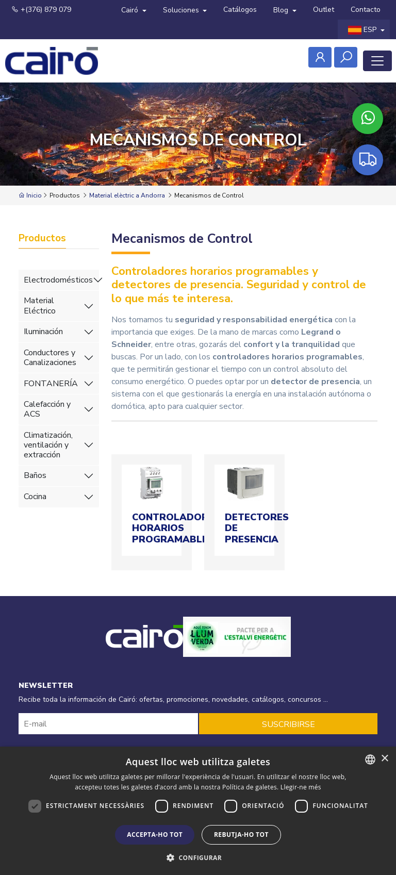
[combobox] (370, 759)
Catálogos (240, 9)
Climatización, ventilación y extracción (48, 445)
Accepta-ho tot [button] (155, 834)
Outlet (323, 9)
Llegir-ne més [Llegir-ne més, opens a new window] (300, 787)
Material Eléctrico (40, 305)
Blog (281, 10)
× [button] (384, 759)
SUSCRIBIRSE (288, 724)
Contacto (366, 9)
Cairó (130, 10)
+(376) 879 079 (41, 9)
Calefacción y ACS (47, 409)
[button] (198, 857)
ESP (363, 30)
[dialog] (198, 811)
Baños (35, 475)
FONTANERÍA (51, 383)
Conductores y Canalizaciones (50, 357)
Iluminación (43, 331)
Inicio (30, 195)
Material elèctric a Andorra (127, 195)
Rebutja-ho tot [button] (241, 834)
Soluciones (182, 10)
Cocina (35, 496)
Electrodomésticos (58, 280)
